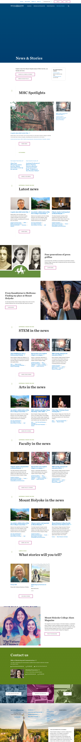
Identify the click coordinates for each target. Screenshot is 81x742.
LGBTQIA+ (33, 368)
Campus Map (49, 729)
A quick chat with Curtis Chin (19, 213)
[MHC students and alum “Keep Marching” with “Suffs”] (40, 411)
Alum (12, 367)
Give (66, 1)
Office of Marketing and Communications (23, 668)
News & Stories (27, 1)
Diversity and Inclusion (15, 226)
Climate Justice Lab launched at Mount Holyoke (61, 214)
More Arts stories (26, 435)
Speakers (12, 227)
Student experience (40, 369)
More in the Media (26, 176)
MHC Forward (54, 371)
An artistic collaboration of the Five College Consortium (40, 214)
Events (38, 1)
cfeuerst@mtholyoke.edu (57, 76)
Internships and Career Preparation (17, 368)
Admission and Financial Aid (35, 721)
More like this (25, 550)
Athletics (33, 1)
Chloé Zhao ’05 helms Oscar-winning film (60, 415)
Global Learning (18, 367)
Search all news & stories (25, 74)
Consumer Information (51, 731)
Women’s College (60, 426)
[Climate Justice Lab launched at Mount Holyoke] (61, 210)
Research (61, 371)
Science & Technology (15, 369)
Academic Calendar (50, 724)
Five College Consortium (36, 225)
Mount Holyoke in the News (36, 226)
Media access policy (23, 78)
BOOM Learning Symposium (16, 225)
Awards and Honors (56, 369)
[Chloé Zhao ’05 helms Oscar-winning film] (61, 411)
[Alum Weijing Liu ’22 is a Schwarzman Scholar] (20, 353)
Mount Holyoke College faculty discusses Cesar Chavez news (61, 531)
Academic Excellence (56, 224)
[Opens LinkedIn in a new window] (64, 721)
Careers (48, 727)
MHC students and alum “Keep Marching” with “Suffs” (40, 415)
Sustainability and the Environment (59, 227)
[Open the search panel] (68, 6)
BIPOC (25, 224)
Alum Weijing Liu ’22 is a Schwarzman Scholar (18, 357)
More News (24, 143)
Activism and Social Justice (16, 224)
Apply (58, 1)
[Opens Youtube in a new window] (67, 721)
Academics (31, 719)
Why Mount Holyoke (33, 726)
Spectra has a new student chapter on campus (39, 357)
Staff (45, 226)
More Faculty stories (27, 493)
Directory (21, 1)
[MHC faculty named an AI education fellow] (61, 353)
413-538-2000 (17, 726)
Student (32, 369)
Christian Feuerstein (56, 72)
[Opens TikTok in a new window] (60, 723)
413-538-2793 (41, 681)
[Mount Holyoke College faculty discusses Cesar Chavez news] (61, 528)
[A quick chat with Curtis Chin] (20, 210)
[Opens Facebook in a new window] (62, 721)
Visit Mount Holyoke (50, 720)
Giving (48, 719)
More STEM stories (26, 377)
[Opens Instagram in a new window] (60, 721)
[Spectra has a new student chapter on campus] (40, 353)
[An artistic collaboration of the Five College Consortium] (40, 210)
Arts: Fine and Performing (36, 224)
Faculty (66, 225)
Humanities (24, 226)
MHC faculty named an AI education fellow (59, 357)
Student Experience (33, 723)
